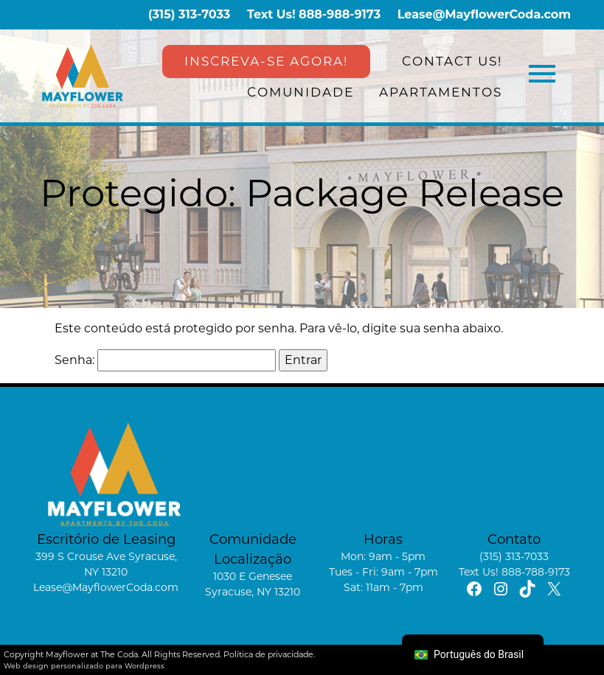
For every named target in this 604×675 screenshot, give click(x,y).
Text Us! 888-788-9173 (514, 571)
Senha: (165, 360)
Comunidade (300, 92)
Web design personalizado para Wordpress (84, 666)
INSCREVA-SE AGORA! (266, 61)
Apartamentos (440, 92)
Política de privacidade (268, 654)
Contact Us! (452, 61)
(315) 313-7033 (189, 14)
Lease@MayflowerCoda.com (484, 14)
